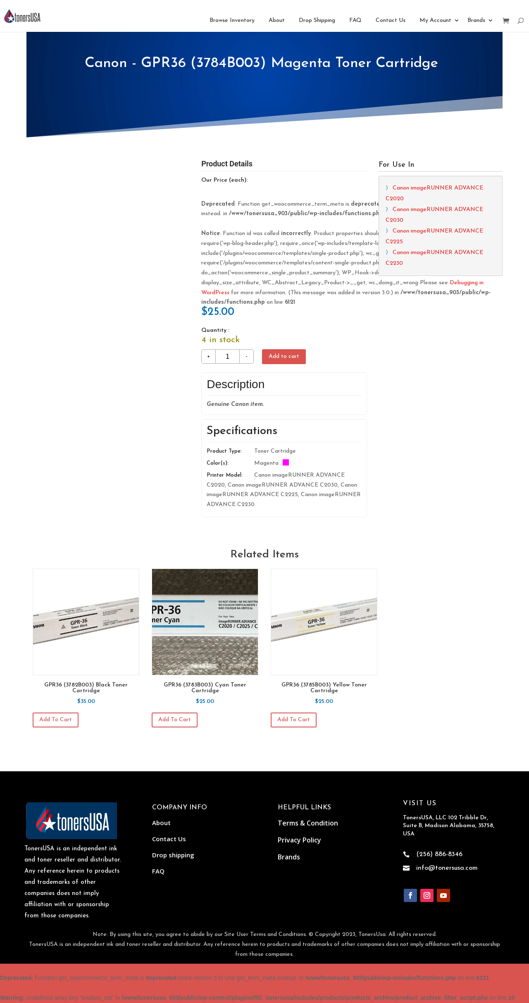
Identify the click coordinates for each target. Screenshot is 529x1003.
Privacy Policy (299, 840)
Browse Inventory (232, 20)
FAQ (355, 20)
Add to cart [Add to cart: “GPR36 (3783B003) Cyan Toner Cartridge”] (174, 720)
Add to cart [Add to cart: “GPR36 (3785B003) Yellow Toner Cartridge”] (293, 720)
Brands (476, 20)
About (277, 20)
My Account (435, 20)
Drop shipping (173, 855)
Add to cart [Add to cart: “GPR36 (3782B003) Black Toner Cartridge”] (55, 720)
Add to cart (284, 356)
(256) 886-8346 (439, 854)
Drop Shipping (317, 20)
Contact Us (390, 20)
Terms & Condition (308, 823)
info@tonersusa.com (447, 868)
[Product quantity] (227, 356)
